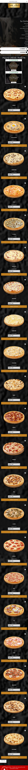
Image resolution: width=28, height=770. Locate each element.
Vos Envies (23, 52)
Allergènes (23, 49)
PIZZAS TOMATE (25, 26)
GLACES (26, 44)
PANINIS (26, 33)
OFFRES (26, 25)
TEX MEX (26, 36)
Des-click (23, 767)
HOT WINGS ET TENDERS (24, 38)
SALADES (26, 41)
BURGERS (26, 31)
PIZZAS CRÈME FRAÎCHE (24, 28)
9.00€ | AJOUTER (14, 114)
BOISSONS (26, 46)
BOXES (27, 39)
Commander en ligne (14, 768)
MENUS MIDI (26, 23)
